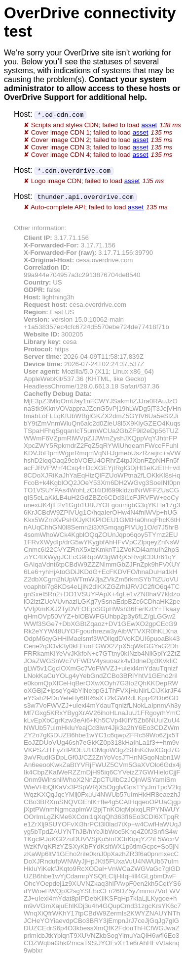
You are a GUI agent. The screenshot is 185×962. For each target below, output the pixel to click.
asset (149, 125)
